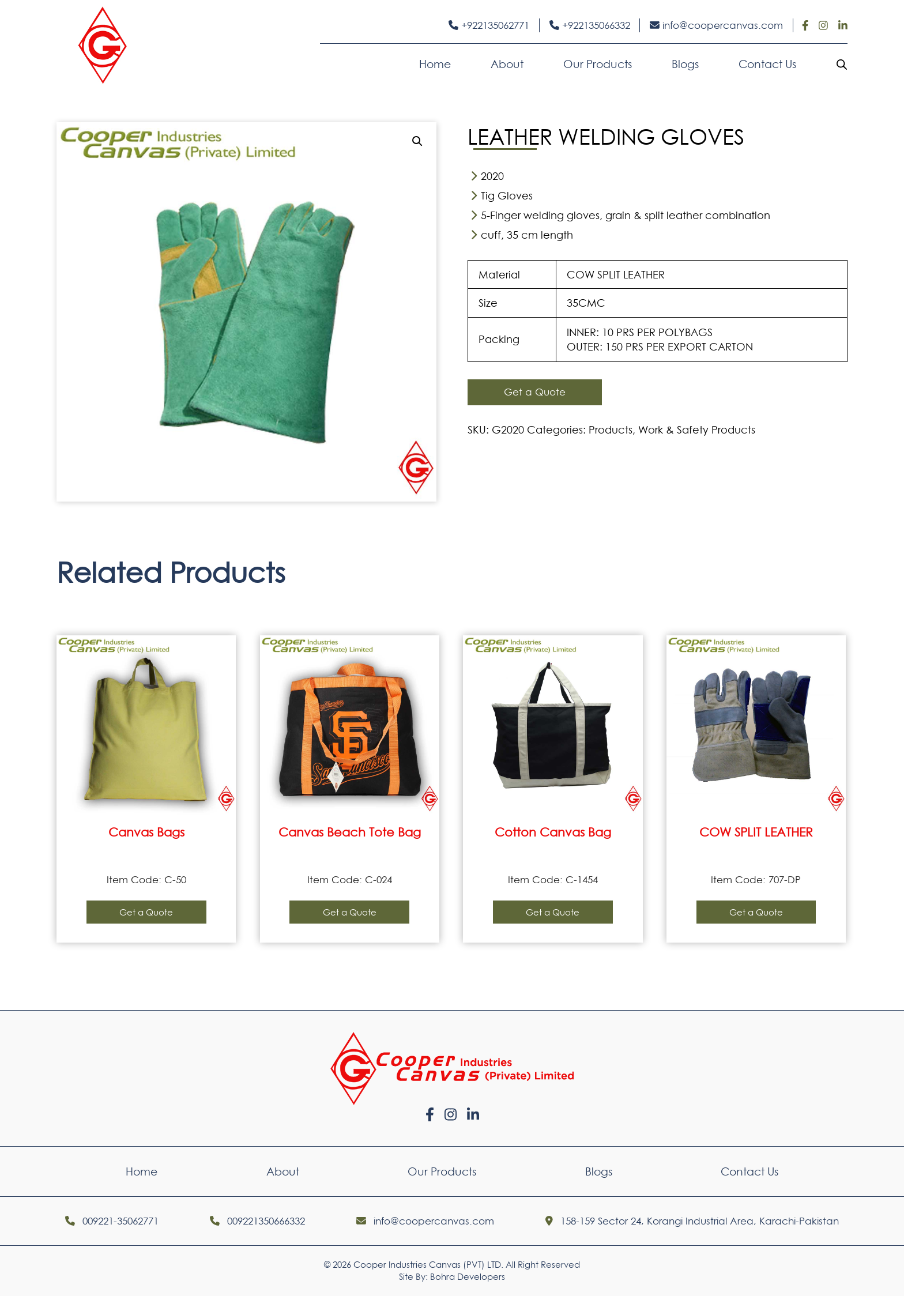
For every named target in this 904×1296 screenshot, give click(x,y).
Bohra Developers (467, 1277)
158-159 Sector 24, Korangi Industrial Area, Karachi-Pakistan (692, 1221)
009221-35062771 (112, 1221)
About (507, 63)
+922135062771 (489, 25)
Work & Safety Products (696, 430)
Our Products (597, 63)
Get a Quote (535, 392)
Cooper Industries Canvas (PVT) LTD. (428, 1265)
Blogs (685, 63)
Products (610, 430)
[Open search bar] (842, 64)
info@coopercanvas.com (716, 25)
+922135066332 (589, 25)
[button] (417, 141)
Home (435, 63)
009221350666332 (257, 1221)
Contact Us (767, 63)
